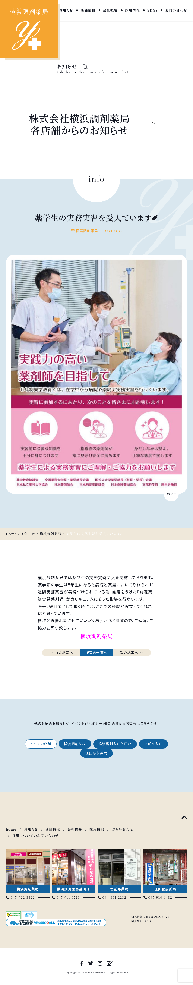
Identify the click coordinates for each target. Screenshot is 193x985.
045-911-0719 (66, 897)
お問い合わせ (176, 10)
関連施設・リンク (141, 921)
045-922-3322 (20, 897)
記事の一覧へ (97, 652)
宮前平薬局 (154, 743)
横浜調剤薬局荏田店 (115, 743)
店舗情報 (87, 10)
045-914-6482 (158, 897)
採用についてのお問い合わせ (36, 835)
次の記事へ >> (132, 652)
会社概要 (110, 10)
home (11, 829)
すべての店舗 (39, 743)
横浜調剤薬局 (75, 743)
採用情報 (132, 10)
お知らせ (66, 10)
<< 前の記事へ (61, 652)
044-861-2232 (112, 897)
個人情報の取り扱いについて (149, 916)
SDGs (152, 10)
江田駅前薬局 (96, 753)
